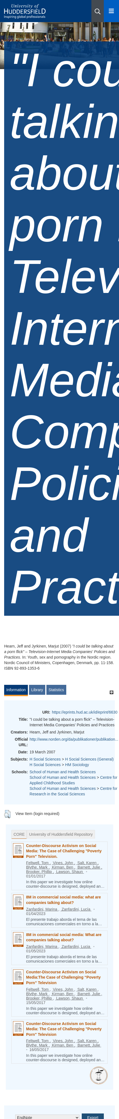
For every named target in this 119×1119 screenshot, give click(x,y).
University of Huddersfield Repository (60, 834)
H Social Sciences (45, 759)
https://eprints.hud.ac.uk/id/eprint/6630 (84, 712)
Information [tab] (16, 690)
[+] (111, 692)
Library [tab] (37, 690)
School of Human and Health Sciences (63, 772)
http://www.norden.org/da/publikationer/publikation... (74, 739)
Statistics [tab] (56, 690)
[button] (97, 11)
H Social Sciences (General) (89, 759)
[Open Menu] (111, 11)
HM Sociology (77, 764)
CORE (19, 834)
